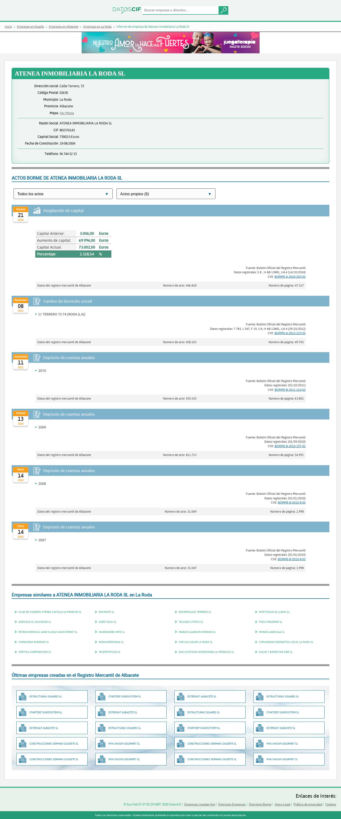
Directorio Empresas (232, 804)
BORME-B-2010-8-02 (292, 502)
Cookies (330, 804)
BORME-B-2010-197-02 (290, 446)
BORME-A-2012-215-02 (290, 333)
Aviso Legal (282, 804)
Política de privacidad (308, 804)
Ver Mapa (67, 113)
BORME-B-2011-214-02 (290, 389)
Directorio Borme (260, 804)
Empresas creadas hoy (199, 804)
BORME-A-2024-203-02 (290, 276)
